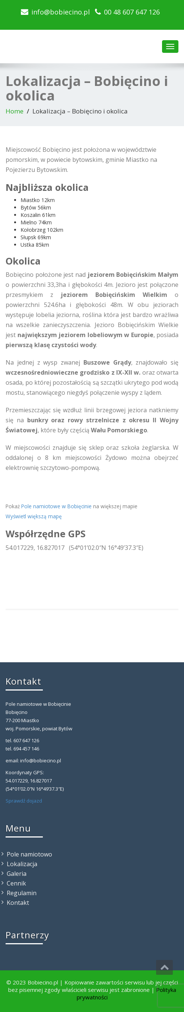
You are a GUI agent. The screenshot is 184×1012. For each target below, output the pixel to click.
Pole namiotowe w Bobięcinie (56, 506)
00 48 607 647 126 (132, 11)
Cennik (16, 883)
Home (14, 111)
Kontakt (18, 903)
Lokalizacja (22, 864)
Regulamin (22, 893)
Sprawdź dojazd (24, 800)
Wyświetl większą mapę (34, 516)
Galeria (16, 874)
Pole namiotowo (29, 854)
